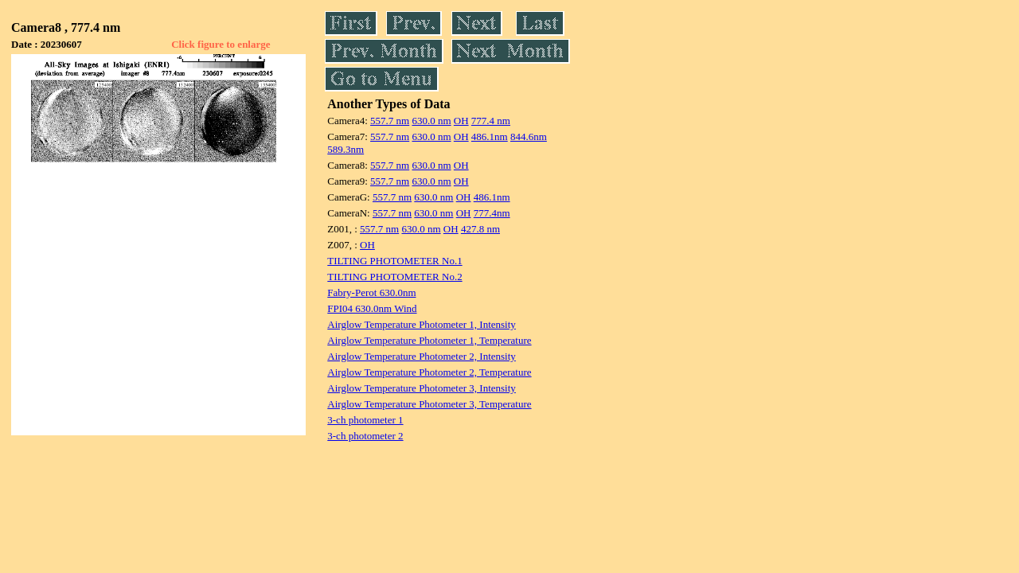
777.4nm (492, 213)
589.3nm (345, 149)
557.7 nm (389, 121)
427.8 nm (480, 229)
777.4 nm (490, 121)
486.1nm (489, 136)
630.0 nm (431, 121)
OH (461, 121)
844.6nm (528, 136)
